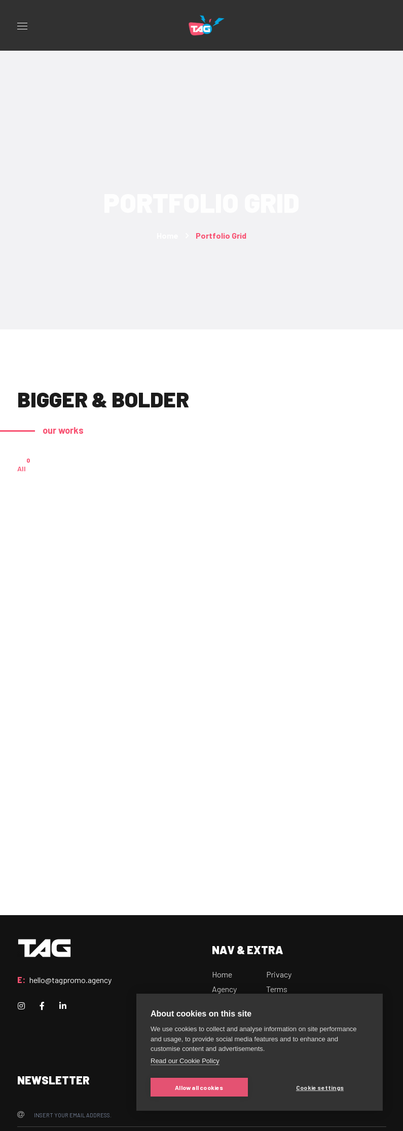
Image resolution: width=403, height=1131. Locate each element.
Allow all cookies (199, 1087)
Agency (224, 989)
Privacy (278, 974)
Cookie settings (320, 1087)
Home (167, 235)
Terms (276, 989)
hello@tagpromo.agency (70, 980)
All (21, 468)
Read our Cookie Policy (185, 1061)
